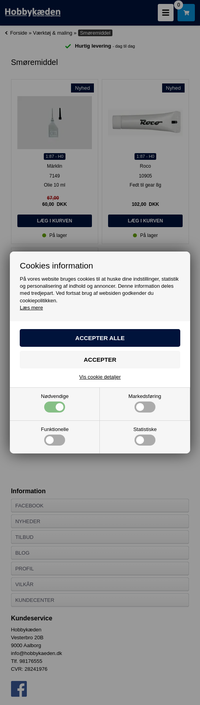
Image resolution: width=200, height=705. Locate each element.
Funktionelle (55, 436)
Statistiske (145, 436)
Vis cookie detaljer (100, 376)
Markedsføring (145, 403)
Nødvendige (55, 403)
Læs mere (31, 308)
